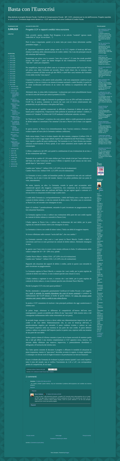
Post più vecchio (87, 435)
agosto (13, 151)
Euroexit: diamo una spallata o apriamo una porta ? (15, 95)
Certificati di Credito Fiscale (40, 371)
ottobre (13, 91)
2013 (11, 84)
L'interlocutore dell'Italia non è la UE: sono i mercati (105, 136)
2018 (11, 73)
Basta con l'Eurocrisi (31, 9)
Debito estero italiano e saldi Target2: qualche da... (15, 106)
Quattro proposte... (14, 139)
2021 (11, 67)
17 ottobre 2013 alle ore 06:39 (53, 394)
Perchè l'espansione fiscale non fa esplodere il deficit (104, 123)
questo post (14, 19)
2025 (11, 58)
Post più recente (30, 435)
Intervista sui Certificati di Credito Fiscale (104, 148)
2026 (11, 56)
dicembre (13, 86)
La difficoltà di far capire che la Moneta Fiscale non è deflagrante (105, 94)
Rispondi (32, 387)
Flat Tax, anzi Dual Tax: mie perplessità (104, 44)
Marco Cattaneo (50, 371)
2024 (11, 60)
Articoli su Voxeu (15, 132)
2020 (11, 69)
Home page (59, 435)
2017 (11, 76)
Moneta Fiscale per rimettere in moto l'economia (103, 108)
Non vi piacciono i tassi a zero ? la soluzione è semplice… (104, 31)
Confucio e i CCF (102, 56)
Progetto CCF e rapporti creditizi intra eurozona (15, 118)
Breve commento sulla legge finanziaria (104, 80)
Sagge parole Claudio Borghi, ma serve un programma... (15, 144)
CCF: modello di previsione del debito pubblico (15, 123)
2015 (11, 80)
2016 (11, 78)
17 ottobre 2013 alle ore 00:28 (43, 381)
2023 (11, 62)
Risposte (34, 391)
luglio (12, 153)
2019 (11, 71)
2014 (11, 82)
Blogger (67, 452)
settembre (13, 148)
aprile (12, 159)
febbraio (13, 164)
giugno (13, 155)
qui (42, 19)
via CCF (65, 49)
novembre (13, 88)
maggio (13, 157)
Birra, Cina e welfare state (15, 135)
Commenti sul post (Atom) (37, 442)
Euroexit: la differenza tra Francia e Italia (15, 100)
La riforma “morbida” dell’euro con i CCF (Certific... (15, 128)
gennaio (13, 166)
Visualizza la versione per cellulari (58, 438)
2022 (11, 65)
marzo (13, 161)
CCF (32, 371)
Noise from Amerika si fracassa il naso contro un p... (15, 112)
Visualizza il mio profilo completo (100, 335)
